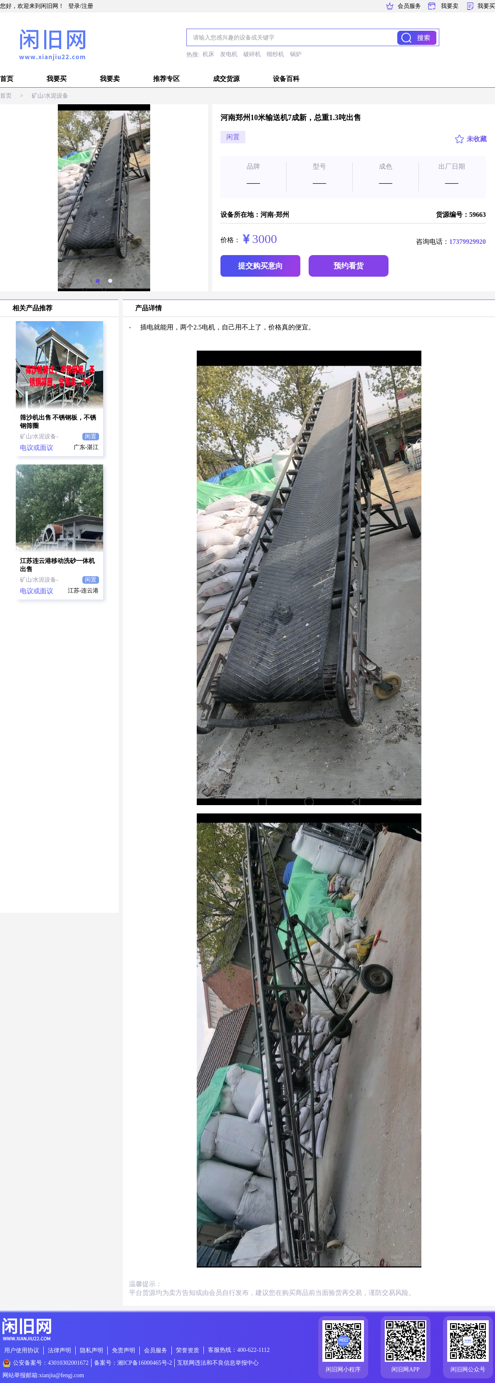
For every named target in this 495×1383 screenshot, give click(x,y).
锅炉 (296, 54)
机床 (208, 54)
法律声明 (59, 1350)
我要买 (486, 6)
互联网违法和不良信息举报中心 (218, 1363)
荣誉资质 (187, 1350)
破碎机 (252, 54)
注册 (87, 6)
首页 (6, 78)
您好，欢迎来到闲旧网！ (32, 6)
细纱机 (275, 54)
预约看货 (349, 266)
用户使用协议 (21, 1350)
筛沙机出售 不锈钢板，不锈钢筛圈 (58, 421)
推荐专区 (166, 78)
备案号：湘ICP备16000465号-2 (133, 1363)
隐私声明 (91, 1350)
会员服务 (409, 6)
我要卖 (449, 6)
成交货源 (226, 78)
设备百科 (286, 78)
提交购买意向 (260, 266)
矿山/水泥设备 (50, 96)
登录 (74, 6)
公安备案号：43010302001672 (51, 1363)
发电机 (229, 54)
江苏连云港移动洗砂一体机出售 (57, 565)
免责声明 (123, 1350)
